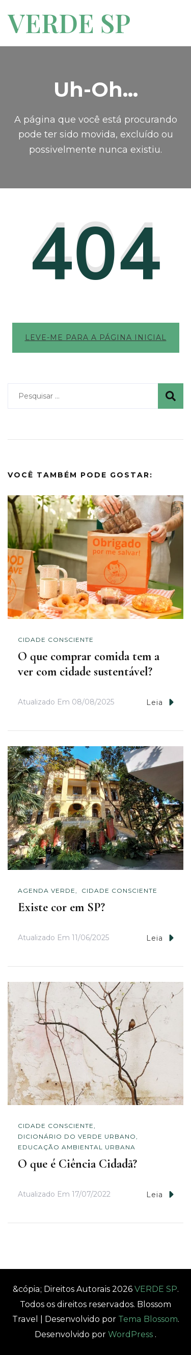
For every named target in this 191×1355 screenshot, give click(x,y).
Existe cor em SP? (61, 907)
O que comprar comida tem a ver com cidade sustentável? (88, 664)
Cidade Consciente (56, 639)
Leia (160, 702)
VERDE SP (69, 23)
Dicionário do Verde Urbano (77, 1136)
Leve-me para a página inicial (96, 337)
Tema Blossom (147, 1319)
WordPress (130, 1334)
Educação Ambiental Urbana (76, 1147)
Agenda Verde (46, 890)
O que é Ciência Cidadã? (77, 1163)
